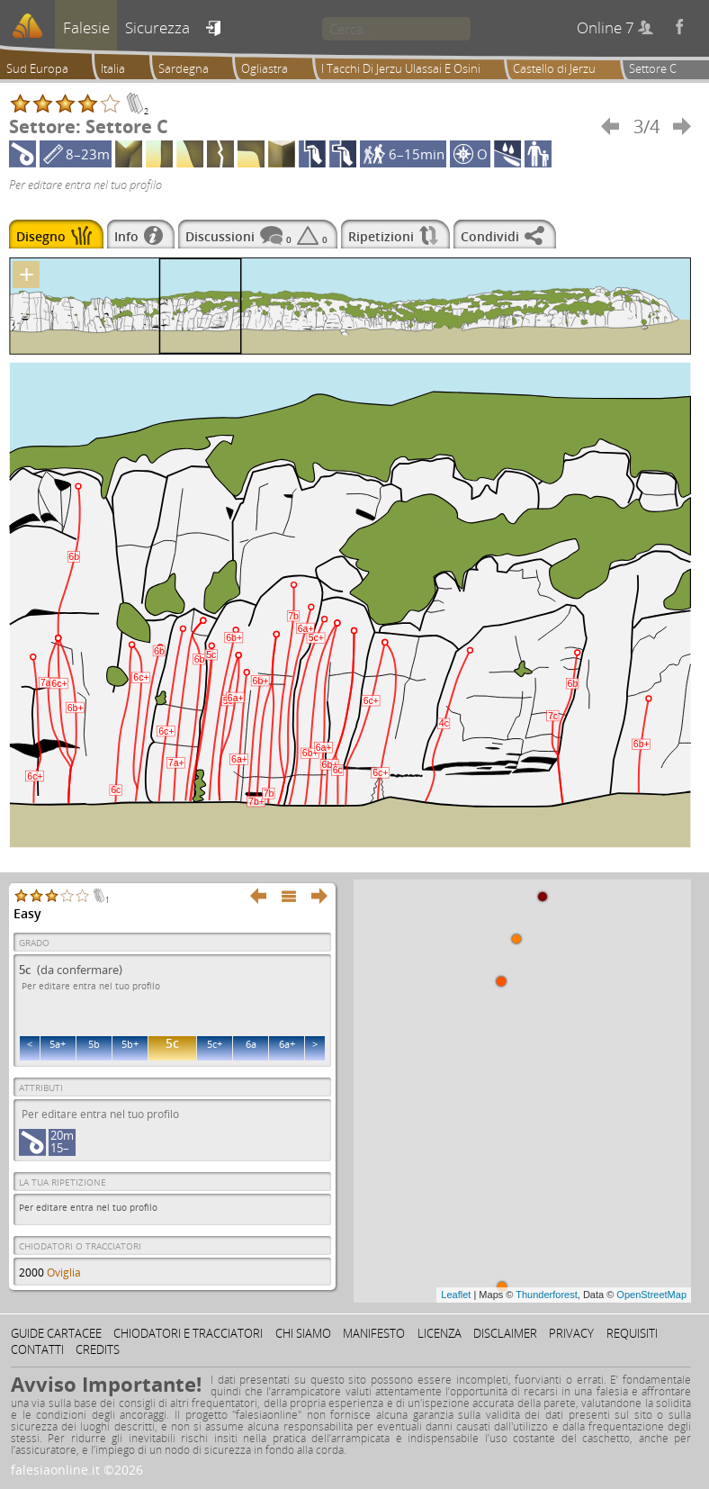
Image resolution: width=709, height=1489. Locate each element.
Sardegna (183, 68)
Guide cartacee (56, 1333)
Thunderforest (546, 1294)
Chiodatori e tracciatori (188, 1333)
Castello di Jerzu (554, 68)
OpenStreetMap (651, 1294)
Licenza (439, 1333)
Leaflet (456, 1294)
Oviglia (64, 1272)
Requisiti (632, 1333)
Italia (113, 68)
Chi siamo (303, 1333)
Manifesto (374, 1333)
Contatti (37, 1349)
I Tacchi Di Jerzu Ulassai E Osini (400, 68)
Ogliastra (264, 68)
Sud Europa (37, 68)
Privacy (571, 1333)
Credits (98, 1349)
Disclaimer (505, 1333)
